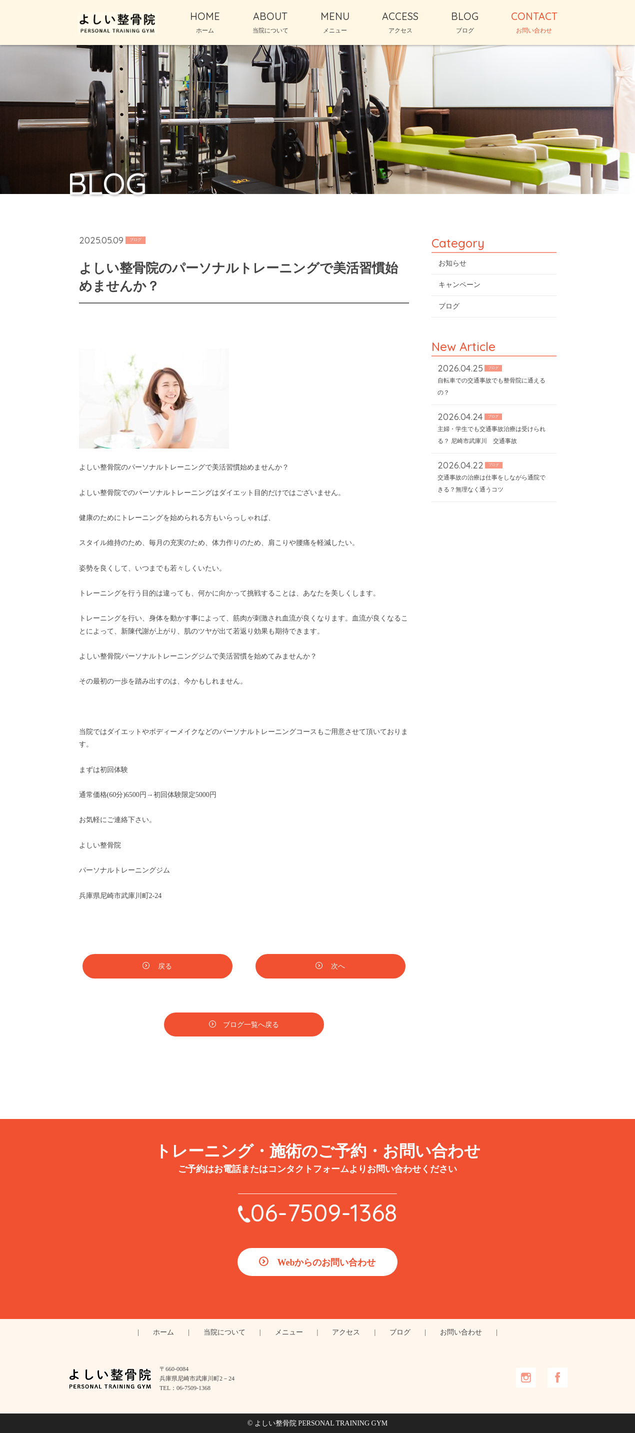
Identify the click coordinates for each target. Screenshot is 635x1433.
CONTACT (534, 22)
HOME (205, 22)
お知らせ (452, 263)
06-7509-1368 (323, 1213)
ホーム (163, 1332)
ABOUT (270, 22)
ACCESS (400, 22)
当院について (225, 1332)
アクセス (346, 1332)
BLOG (464, 22)
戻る (164, 966)
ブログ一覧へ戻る (251, 1024)
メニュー (289, 1332)
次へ (338, 966)
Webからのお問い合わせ (326, 1263)
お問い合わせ (461, 1332)
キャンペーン (459, 284)
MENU (335, 22)
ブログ (449, 306)
